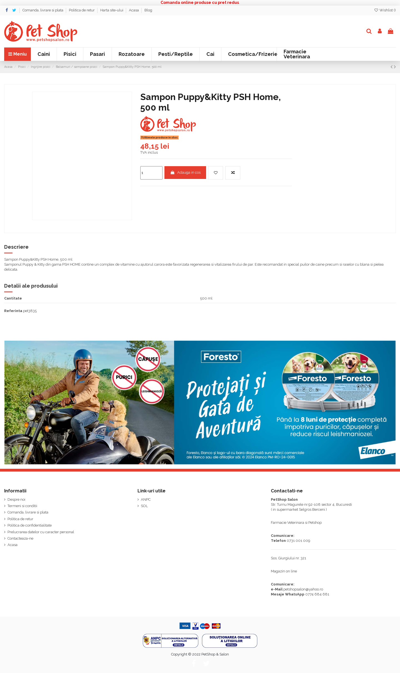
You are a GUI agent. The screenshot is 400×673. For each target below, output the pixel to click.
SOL (144, 506)
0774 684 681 (317, 594)
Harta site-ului (112, 10)
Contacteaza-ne (20, 538)
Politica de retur (82, 10)
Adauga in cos (185, 172)
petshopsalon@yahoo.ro (303, 589)
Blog (148, 10)
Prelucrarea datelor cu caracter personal (41, 532)
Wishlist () (385, 10)
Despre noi (16, 499)
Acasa (134, 10)
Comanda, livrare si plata (43, 10)
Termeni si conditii (22, 506)
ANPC (146, 499)
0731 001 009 (298, 541)
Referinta (13, 311)
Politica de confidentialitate (30, 525)
